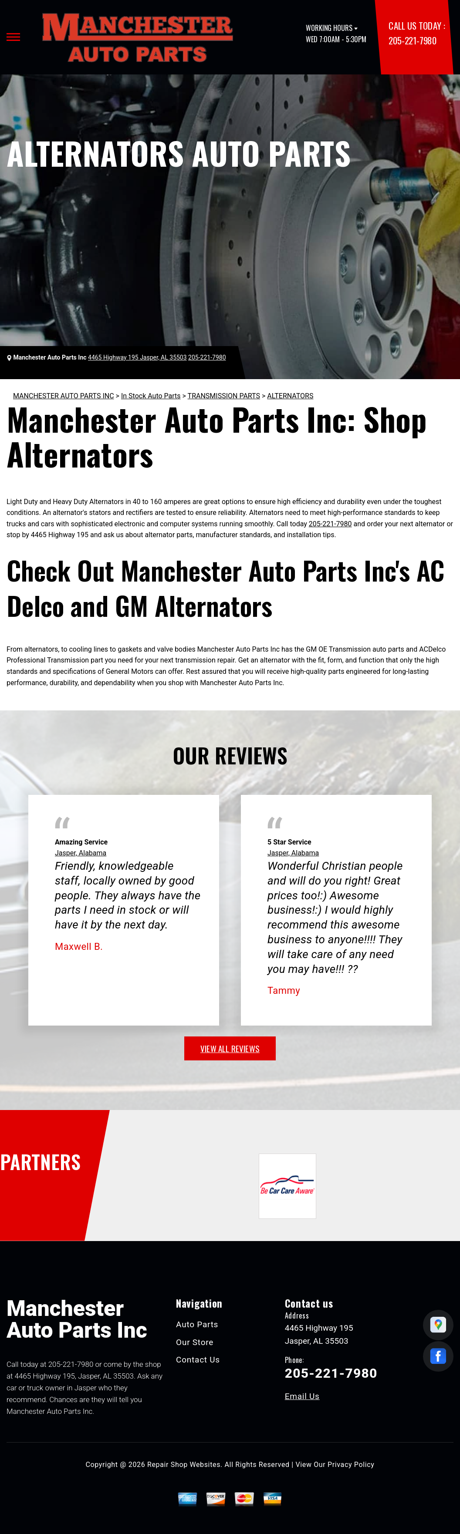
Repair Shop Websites (183, 1464)
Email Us (302, 1396)
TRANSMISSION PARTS (224, 396)
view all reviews (230, 1048)
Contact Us (198, 1360)
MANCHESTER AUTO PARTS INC (63, 396)
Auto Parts (197, 1324)
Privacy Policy (351, 1464)
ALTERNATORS (290, 396)
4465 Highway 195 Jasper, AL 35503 (137, 357)
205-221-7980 (412, 40)
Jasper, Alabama (80, 853)
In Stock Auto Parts (151, 396)
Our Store (194, 1342)
